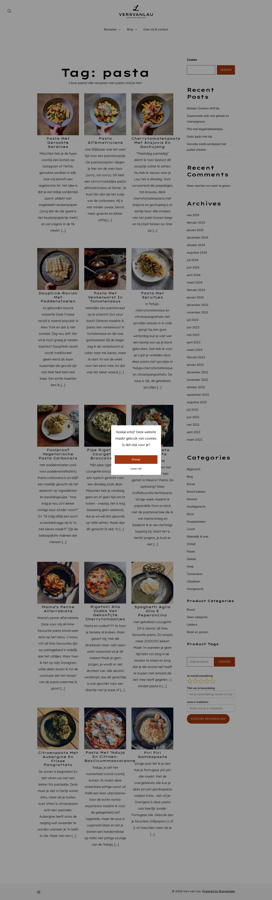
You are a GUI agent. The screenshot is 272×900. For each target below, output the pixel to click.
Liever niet (136, 468)
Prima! (136, 459)
